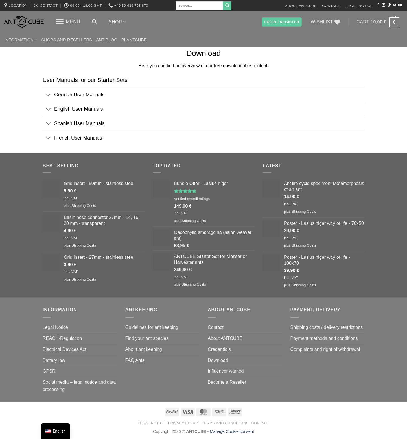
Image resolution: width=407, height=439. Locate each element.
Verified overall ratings (192, 199)
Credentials (219, 349)
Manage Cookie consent (232, 431)
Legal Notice (359, 6)
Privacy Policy (183, 423)
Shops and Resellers (66, 40)
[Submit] (227, 5)
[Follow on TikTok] (389, 5)
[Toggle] (48, 95)
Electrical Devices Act (64, 349)
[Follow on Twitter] (394, 5)
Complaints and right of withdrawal (325, 349)
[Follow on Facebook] (378, 5)
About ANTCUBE (301, 6)
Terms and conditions (225, 423)
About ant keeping (143, 349)
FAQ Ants (135, 360)
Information (20, 40)
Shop (117, 22)
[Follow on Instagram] (383, 5)
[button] (68, 21)
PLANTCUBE (134, 40)
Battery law (54, 360)
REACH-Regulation (62, 338)
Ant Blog (106, 40)
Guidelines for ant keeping (151, 327)
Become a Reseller (227, 381)
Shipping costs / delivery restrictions (326, 327)
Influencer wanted (226, 370)
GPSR (49, 370)
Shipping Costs (83, 205)
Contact (331, 6)
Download (218, 360)
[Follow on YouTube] (400, 5)
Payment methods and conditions (324, 338)
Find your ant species (147, 338)
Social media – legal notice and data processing (79, 385)
